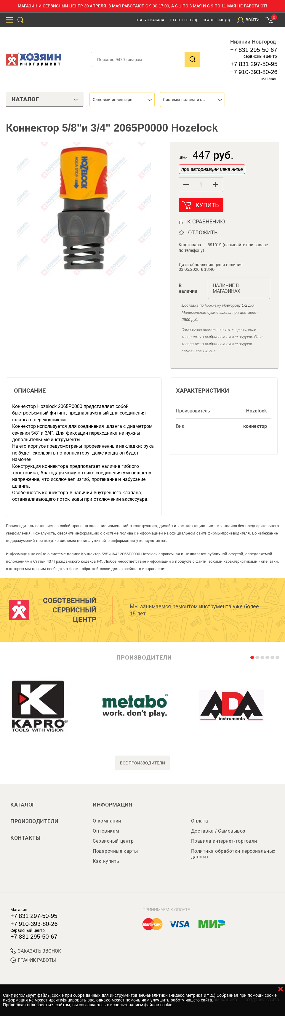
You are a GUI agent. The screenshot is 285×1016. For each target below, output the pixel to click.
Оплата (199, 820)
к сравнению (206, 222)
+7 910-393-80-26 (254, 72)
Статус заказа (149, 20)
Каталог (22, 805)
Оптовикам (106, 830)
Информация (112, 805)
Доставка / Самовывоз (218, 830)
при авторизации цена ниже (211, 169)
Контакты (25, 838)
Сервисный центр (113, 841)
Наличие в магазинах (226, 288)
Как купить (106, 861)
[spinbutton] (200, 185)
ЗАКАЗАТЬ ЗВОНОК (35, 951)
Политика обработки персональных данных (233, 854)
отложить (202, 233)
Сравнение (216, 20)
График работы (33, 960)
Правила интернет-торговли (224, 841)
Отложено (183, 20)
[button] (215, 184)
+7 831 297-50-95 (253, 64)
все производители (142, 763)
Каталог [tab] (45, 99)
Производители (34, 821)
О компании (107, 820)
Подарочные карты (115, 851)
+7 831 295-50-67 (253, 50)
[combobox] (122, 99)
